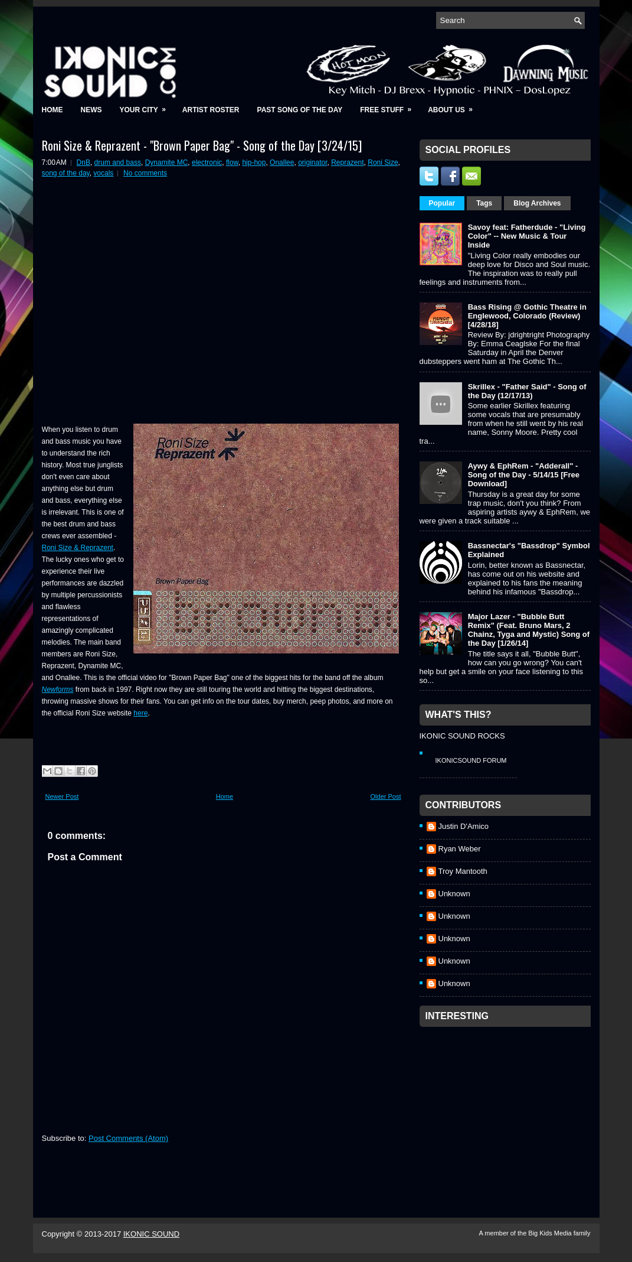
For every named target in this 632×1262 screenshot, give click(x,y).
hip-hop (254, 162)
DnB (83, 162)
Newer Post (62, 796)
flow (232, 162)
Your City (146, 106)
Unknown (454, 893)
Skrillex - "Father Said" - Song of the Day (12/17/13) (527, 391)
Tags (484, 203)
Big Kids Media (550, 1233)
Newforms (58, 689)
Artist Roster (211, 110)
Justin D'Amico (463, 826)
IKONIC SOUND (151, 1234)
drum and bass (117, 162)
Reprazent (347, 162)
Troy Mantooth (462, 871)
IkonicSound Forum (471, 760)
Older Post (386, 796)
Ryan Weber (459, 848)
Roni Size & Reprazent (77, 548)
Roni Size (383, 162)
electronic (207, 162)
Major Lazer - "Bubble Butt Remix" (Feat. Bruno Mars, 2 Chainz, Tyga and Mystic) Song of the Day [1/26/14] (529, 630)
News (91, 110)
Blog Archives (537, 203)
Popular (442, 203)
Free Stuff (389, 106)
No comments (145, 173)
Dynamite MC (166, 162)
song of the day (66, 173)
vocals (103, 173)
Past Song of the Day (300, 110)
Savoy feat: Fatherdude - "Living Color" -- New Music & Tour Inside (527, 236)
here (140, 713)
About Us (454, 106)
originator (312, 162)
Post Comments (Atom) (128, 1138)
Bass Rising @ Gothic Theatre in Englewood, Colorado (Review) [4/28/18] (527, 316)
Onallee (282, 162)
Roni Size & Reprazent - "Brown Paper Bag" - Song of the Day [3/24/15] (202, 145)
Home (52, 110)
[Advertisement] (508, 1106)
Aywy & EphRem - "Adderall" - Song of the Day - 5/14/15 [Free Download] (523, 474)
